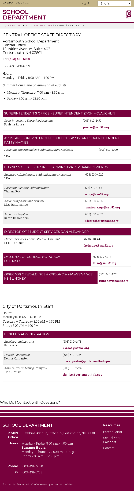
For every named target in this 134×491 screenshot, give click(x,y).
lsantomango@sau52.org (102, 207)
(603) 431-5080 (19, 59)
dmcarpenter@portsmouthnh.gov (87, 361)
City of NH (15, 2)
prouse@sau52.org (96, 127)
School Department (28, 425)
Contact (108, 448)
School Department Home (38, 25)
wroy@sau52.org (96, 194)
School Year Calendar (112, 440)
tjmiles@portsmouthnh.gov (82, 374)
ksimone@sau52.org (98, 245)
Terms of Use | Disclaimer (61, 484)
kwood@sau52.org (76, 348)
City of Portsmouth (12, 25)
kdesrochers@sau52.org (101, 221)
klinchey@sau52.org (113, 281)
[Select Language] (114, 3)
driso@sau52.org (104, 263)
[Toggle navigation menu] (128, 14)
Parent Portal (112, 432)
